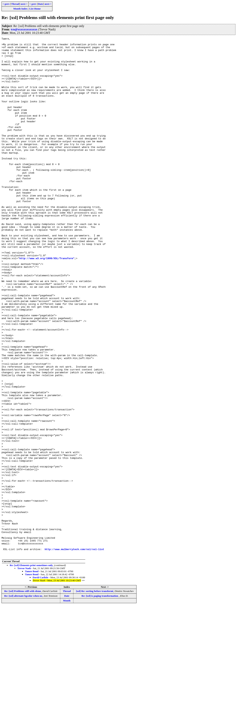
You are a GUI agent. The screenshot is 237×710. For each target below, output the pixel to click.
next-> (24, 3)
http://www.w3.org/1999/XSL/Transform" (47, 302)
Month (67, 704)
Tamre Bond (32, 675)
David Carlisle (40, 681)
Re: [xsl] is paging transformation (100, 699)
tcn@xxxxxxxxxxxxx (24, 29)
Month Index (20, 8)
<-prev (6, 3)
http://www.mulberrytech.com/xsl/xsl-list (74, 652)
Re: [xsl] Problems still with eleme (22, 694)
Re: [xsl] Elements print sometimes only (31, 669)
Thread (15, 3)
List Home (35, 8)
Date (40, 3)
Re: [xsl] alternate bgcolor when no (23, 699)
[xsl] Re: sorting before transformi (94, 694)
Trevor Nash (24, 672)
